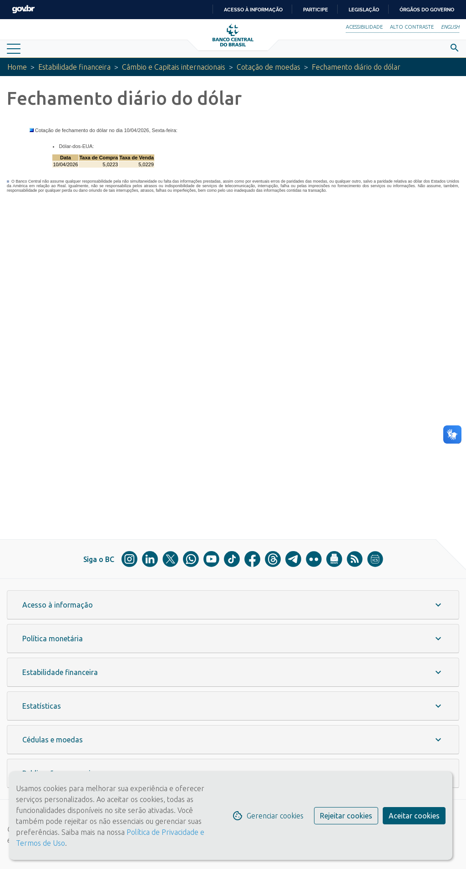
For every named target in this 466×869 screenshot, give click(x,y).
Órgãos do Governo (427, 9)
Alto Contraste (412, 27)
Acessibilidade (364, 27)
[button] (233, 604)
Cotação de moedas (268, 67)
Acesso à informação (253, 9)
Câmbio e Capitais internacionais (173, 67)
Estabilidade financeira (74, 67)
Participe (315, 9)
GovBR (23, 9)
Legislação (364, 9)
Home (17, 67)
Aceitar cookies (414, 816)
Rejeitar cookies (346, 816)
